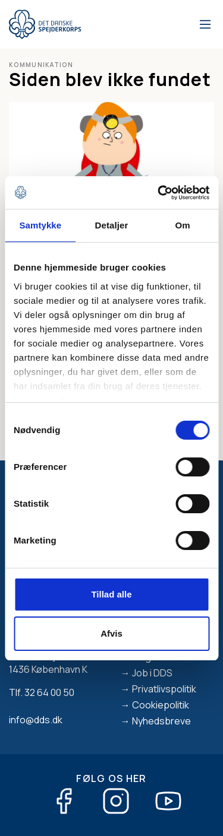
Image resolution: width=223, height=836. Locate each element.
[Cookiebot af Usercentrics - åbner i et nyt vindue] (158, 193)
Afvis (111, 633)
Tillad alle (111, 594)
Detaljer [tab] (111, 225)
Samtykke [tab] (40, 225)
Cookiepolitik (160, 704)
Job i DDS (152, 672)
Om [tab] (182, 225)
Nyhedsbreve (161, 720)
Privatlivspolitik (164, 688)
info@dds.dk (35, 719)
